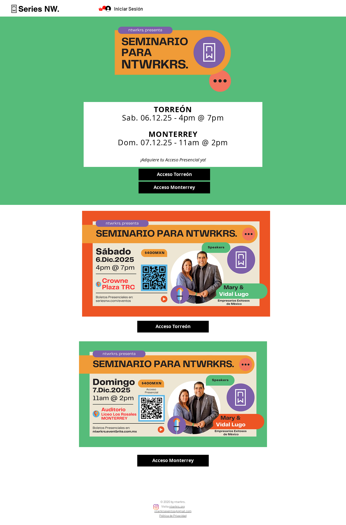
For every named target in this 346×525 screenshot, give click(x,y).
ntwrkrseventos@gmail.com (173, 511)
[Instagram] (156, 507)
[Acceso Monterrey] (174, 187)
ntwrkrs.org (177, 506)
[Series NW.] (38, 8)
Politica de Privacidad (172, 515)
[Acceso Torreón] (174, 174)
